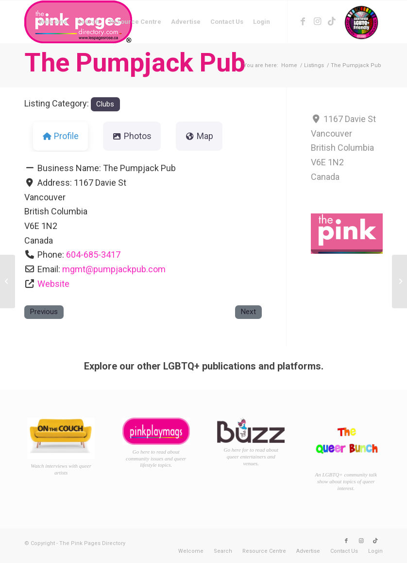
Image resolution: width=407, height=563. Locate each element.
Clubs (105, 104)
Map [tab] (199, 136)
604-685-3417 (93, 254)
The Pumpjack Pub (134, 62)
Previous (44, 311)
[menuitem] (53, 21)
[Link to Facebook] (302, 21)
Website (53, 284)
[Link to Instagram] (317, 21)
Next (248, 311)
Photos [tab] (132, 136)
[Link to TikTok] (331, 21)
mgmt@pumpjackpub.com (114, 269)
